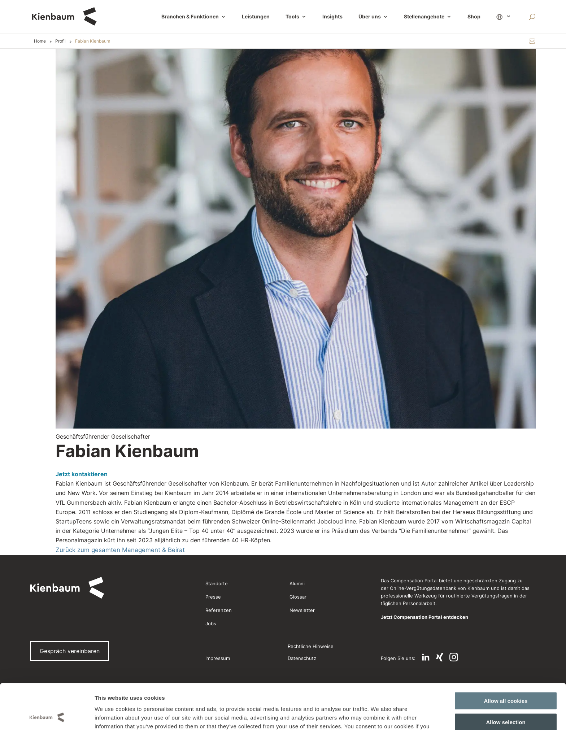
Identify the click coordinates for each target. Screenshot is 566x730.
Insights (332, 16)
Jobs (210, 623)
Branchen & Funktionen (190, 16)
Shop (473, 16)
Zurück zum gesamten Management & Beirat (120, 549)
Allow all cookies (506, 658)
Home (40, 41)
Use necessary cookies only (506, 700)
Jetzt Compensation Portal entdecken (424, 617)
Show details (371, 716)
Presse (213, 597)
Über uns (369, 16)
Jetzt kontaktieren (82, 474)
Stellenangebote (424, 16)
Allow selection (505, 679)
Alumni (297, 583)
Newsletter (302, 610)
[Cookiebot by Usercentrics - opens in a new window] (46, 716)
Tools (292, 16)
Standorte (216, 583)
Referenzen (218, 610)
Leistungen (256, 16)
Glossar (297, 597)
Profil (60, 41)
